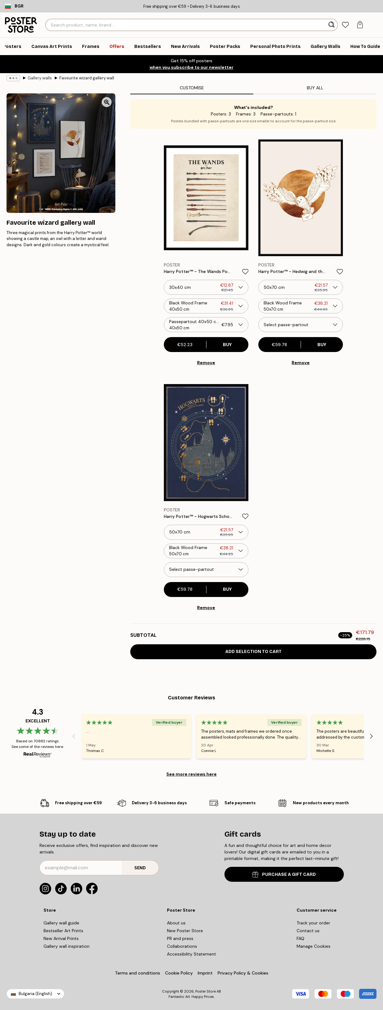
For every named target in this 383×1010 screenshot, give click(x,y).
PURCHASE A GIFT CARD (284, 874)
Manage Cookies (313, 946)
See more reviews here (191, 774)
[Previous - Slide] (74, 736)
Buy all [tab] (315, 88)
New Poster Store (185, 930)
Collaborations (182, 946)
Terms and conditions (137, 973)
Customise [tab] (192, 88)
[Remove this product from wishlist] (245, 272)
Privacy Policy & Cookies (243, 973)
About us (176, 923)
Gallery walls (40, 78)
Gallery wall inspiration (67, 946)
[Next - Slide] (371, 736)
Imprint (205, 973)
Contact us (308, 930)
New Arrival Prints (61, 938)
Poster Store (205, 991)
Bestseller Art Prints (63, 930)
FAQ (300, 938)
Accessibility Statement (191, 954)
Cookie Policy (179, 973)
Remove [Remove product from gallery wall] (206, 362)
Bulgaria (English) (35, 993)
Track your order (313, 923)
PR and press (180, 938)
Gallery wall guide (61, 923)
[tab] (345, 25)
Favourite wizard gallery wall (86, 78)
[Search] (332, 25)
